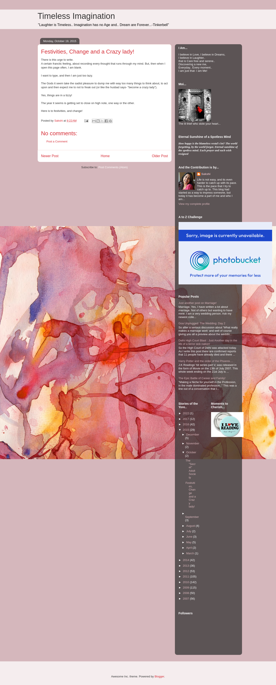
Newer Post (50, 156)
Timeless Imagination (76, 16)
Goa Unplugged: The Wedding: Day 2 (202, 323)
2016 (186, 424)
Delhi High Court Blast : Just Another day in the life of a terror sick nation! (208, 342)
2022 (186, 413)
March (190, 553)
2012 (186, 571)
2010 (186, 582)
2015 (186, 429)
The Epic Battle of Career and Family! (202, 378)
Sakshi (205, 174)
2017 (186, 419)
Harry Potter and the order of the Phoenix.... (206, 361)
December (192, 434)
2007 (186, 598)
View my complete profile (194, 204)
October (191, 452)
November (192, 443)
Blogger (159, 676)
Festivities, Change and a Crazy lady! (191, 494)
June (189, 536)
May (189, 542)
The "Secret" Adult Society (191, 469)
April (189, 547)
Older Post (160, 156)
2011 (186, 576)
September (192, 517)
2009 (186, 587)
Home (105, 156)
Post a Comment (57, 141)
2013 (186, 565)
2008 (186, 593)
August (191, 525)
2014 (186, 560)
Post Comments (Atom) (113, 167)
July (189, 531)
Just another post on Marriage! (198, 303)
